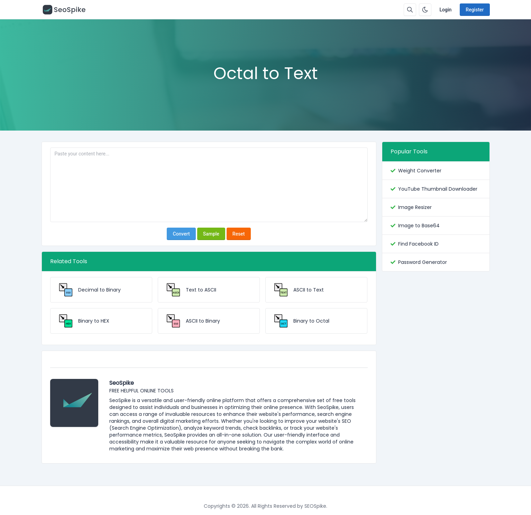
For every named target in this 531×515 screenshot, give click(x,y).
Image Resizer (415, 207)
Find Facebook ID (418, 243)
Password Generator (422, 262)
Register (475, 9)
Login (446, 9)
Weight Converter (419, 170)
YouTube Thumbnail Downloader (437, 188)
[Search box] (410, 9)
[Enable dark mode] (425, 9)
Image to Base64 (419, 225)
